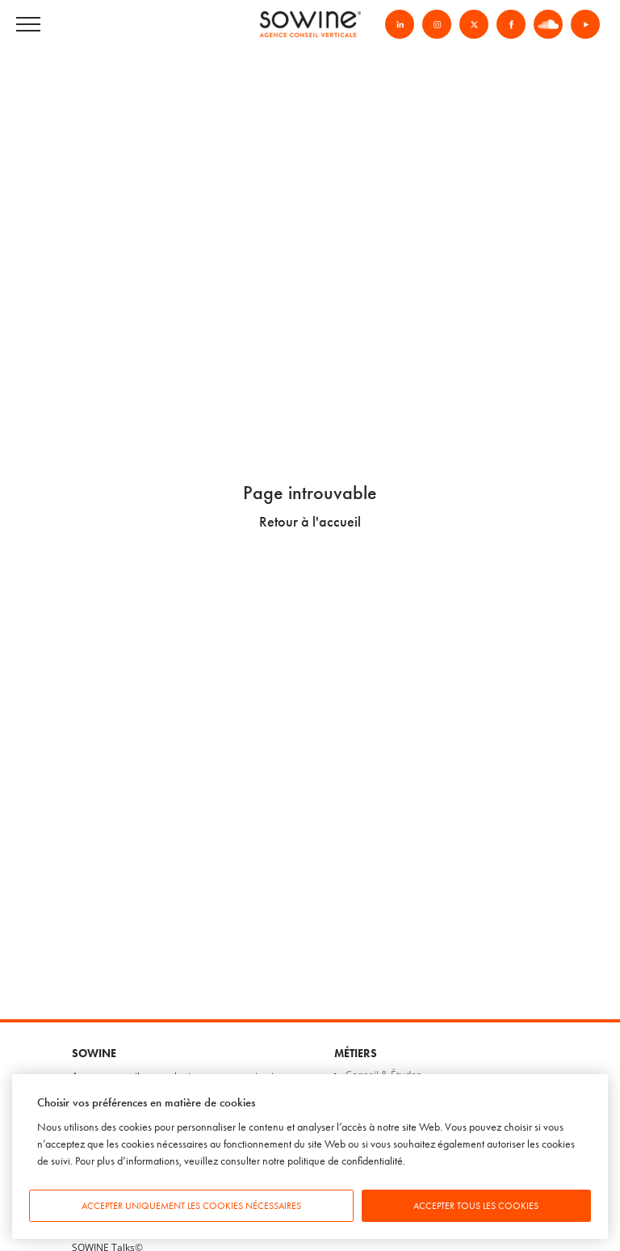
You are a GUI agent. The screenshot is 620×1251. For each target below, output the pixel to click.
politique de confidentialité (345, 1161)
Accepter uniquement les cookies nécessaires (191, 1205)
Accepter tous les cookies (475, 1205)
